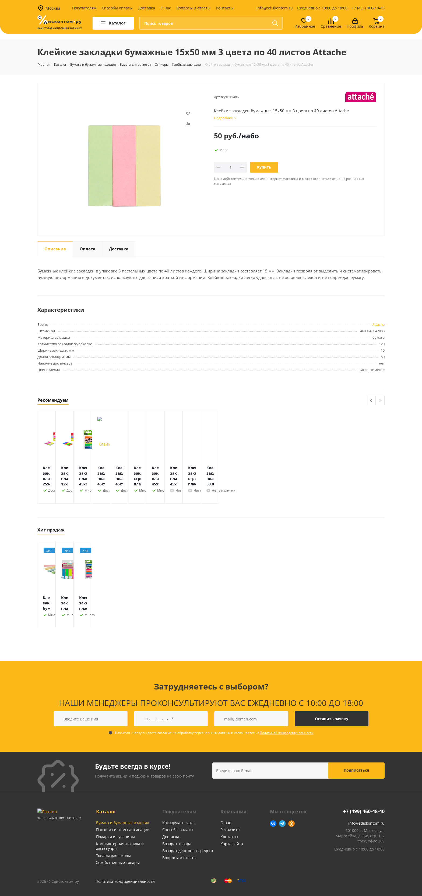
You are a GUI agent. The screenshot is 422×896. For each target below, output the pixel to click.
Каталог (106, 811)
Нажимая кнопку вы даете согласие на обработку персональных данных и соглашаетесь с (214, 732)
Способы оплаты (117, 7)
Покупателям (84, 7)
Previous (371, 400)
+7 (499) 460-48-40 (368, 7)
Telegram (282, 823)
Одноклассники (291, 823)
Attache (378, 324)
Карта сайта (231, 843)
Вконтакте (273, 823)
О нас (165, 7)
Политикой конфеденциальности (287, 732)
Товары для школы (113, 855)
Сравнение (331, 26)
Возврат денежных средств (187, 850)
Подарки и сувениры (115, 836)
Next (380, 400)
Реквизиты (230, 829)
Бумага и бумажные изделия (122, 822)
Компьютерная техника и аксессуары (120, 846)
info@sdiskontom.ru (274, 7)
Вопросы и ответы (193, 7)
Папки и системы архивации (123, 829)
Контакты (225, 7)
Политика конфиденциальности (125, 881)
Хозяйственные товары (118, 862)
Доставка (146, 7)
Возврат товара (176, 843)
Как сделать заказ (178, 822)
